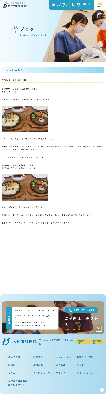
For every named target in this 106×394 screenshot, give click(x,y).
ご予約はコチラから (83, 323)
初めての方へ (15, 357)
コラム (12, 373)
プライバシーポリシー (89, 373)
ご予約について (41, 373)
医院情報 (38, 357)
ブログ (80, 365)
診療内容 (38, 365)
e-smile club (63, 357)
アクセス (61, 373)
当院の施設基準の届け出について (18, 382)
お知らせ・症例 (85, 357)
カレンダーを (28, 325)
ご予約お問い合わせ (62, 5)
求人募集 (61, 365)
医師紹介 (13, 365)
